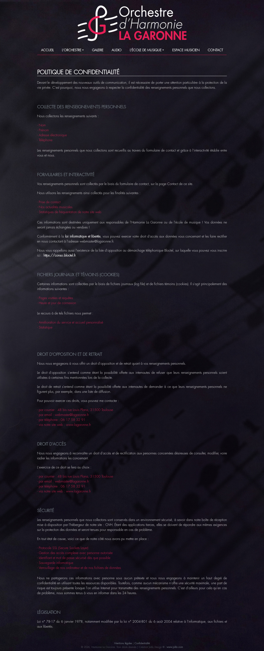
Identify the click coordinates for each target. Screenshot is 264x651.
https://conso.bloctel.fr (59, 255)
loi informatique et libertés (83, 236)
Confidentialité (142, 643)
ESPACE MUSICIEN (185, 50)
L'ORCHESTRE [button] (71, 50)
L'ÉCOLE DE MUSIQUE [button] (145, 50)
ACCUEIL (47, 50)
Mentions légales (123, 643)
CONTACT (215, 50)
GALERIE (97, 50)
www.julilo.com (175, 647)
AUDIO (116, 50)
